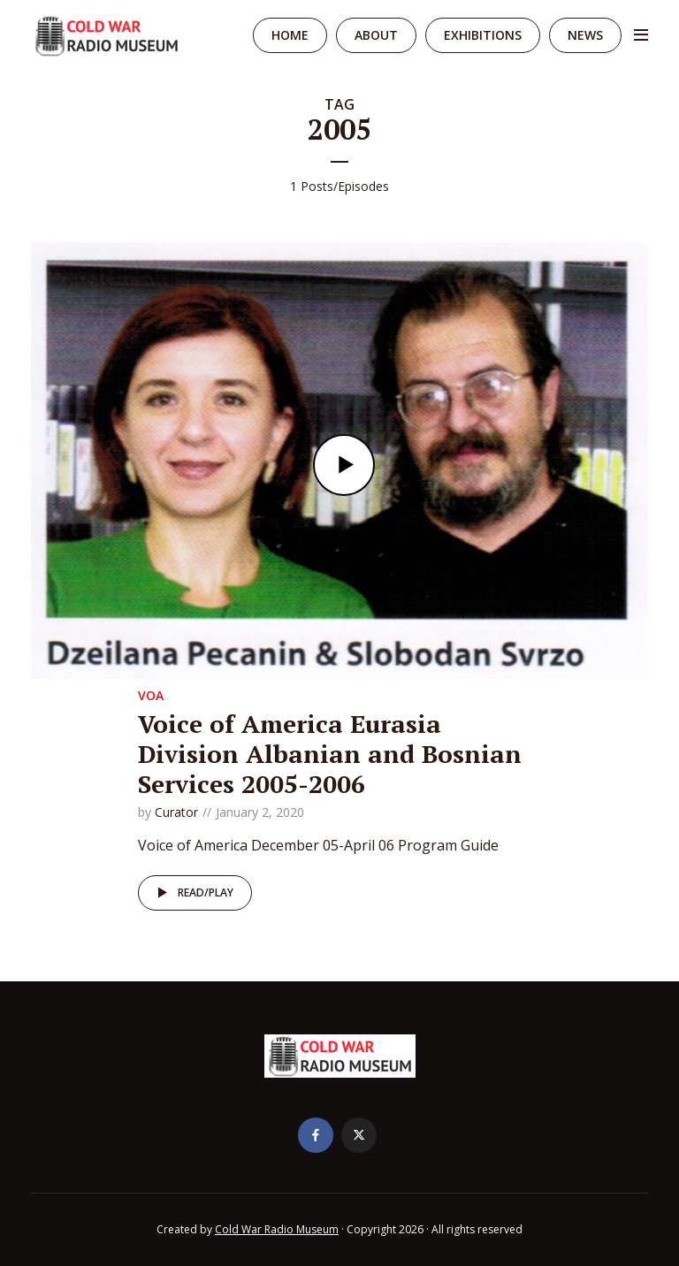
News (585, 35)
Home (290, 35)
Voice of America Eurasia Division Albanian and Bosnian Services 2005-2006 (330, 753)
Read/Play (192, 893)
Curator (176, 812)
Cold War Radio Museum (277, 1229)
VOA (151, 695)
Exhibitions (483, 35)
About (376, 35)
